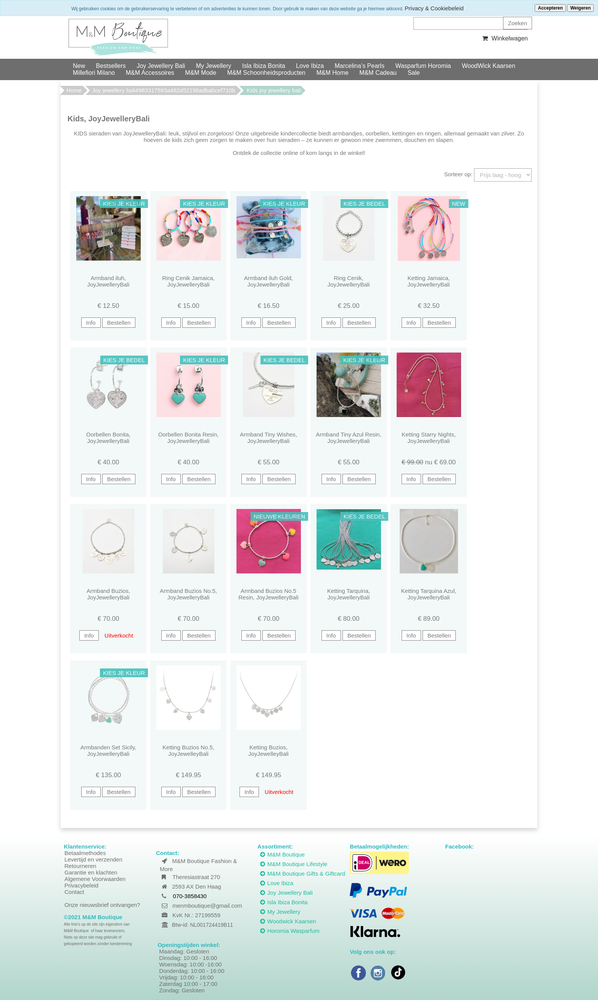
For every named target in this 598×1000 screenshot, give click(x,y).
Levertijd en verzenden (93, 859)
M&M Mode (200, 72)
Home (74, 90)
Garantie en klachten (90, 872)
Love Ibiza (310, 66)
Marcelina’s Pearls (359, 66)
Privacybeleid (81, 885)
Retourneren (80, 866)
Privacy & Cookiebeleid (434, 8)
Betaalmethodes (85, 853)
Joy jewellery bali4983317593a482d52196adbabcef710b (163, 90)
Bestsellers (110, 66)
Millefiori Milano (94, 72)
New (79, 66)
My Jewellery (213, 66)
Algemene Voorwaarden (94, 879)
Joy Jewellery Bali (161, 66)
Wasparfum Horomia (423, 66)
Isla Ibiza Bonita (263, 66)
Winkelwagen (504, 38)
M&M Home (332, 72)
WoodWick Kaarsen (488, 66)
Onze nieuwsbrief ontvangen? (102, 905)
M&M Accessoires (150, 72)
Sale (414, 72)
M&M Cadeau (378, 72)
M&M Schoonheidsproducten (266, 72)
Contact (74, 892)
